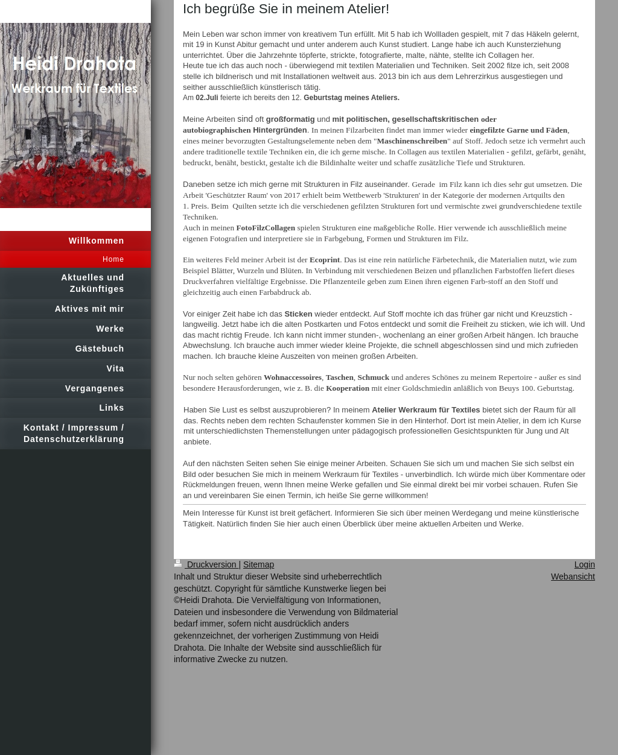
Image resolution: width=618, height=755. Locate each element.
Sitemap (258, 564)
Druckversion (206, 564)
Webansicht (573, 576)
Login (585, 564)
